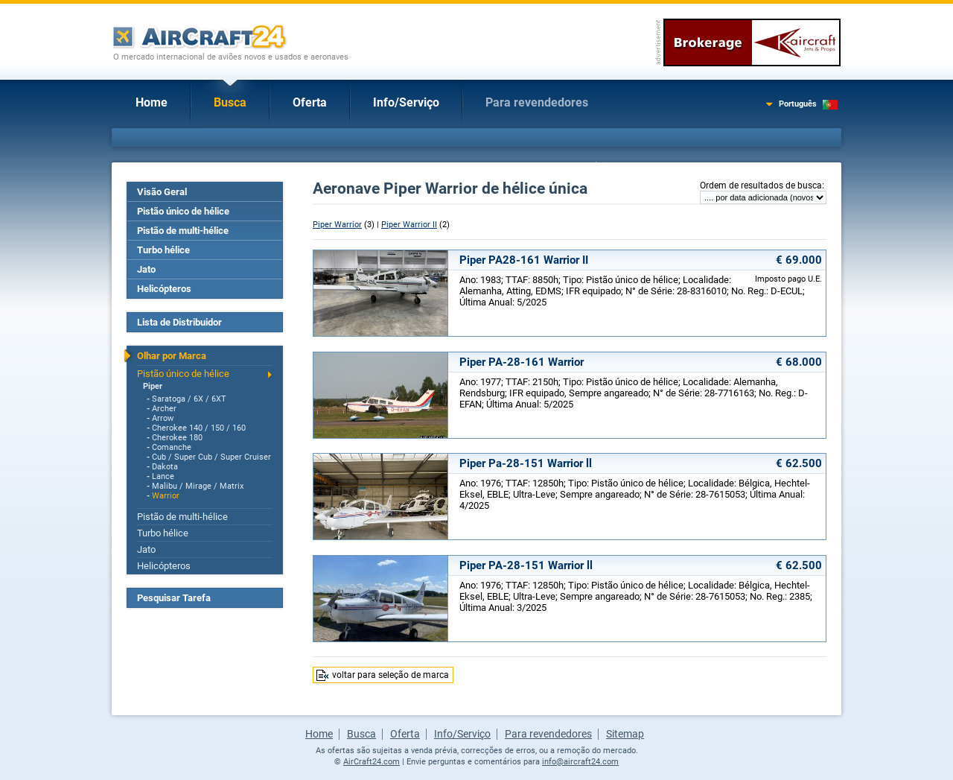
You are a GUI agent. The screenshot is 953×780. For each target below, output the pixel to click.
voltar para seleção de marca (390, 675)
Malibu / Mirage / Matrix (197, 486)
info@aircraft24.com (580, 762)
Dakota (165, 467)
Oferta (310, 102)
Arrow (162, 418)
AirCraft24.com (371, 762)
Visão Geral (162, 191)
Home (152, 102)
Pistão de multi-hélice (183, 230)
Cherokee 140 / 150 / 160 (199, 428)
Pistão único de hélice (183, 211)
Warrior (165, 496)
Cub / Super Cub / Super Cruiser (211, 457)
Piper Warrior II (409, 224)
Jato (146, 269)
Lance (163, 476)
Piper (152, 386)
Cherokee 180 (177, 438)
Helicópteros (164, 288)
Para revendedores (536, 102)
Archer (164, 408)
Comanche (171, 447)
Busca (230, 102)
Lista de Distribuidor (179, 322)
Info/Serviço (406, 102)
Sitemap (625, 734)
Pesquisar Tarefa (174, 597)
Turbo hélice (163, 250)
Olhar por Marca (171, 355)
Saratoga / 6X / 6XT (189, 399)
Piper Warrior (337, 224)
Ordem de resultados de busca (761, 185)
